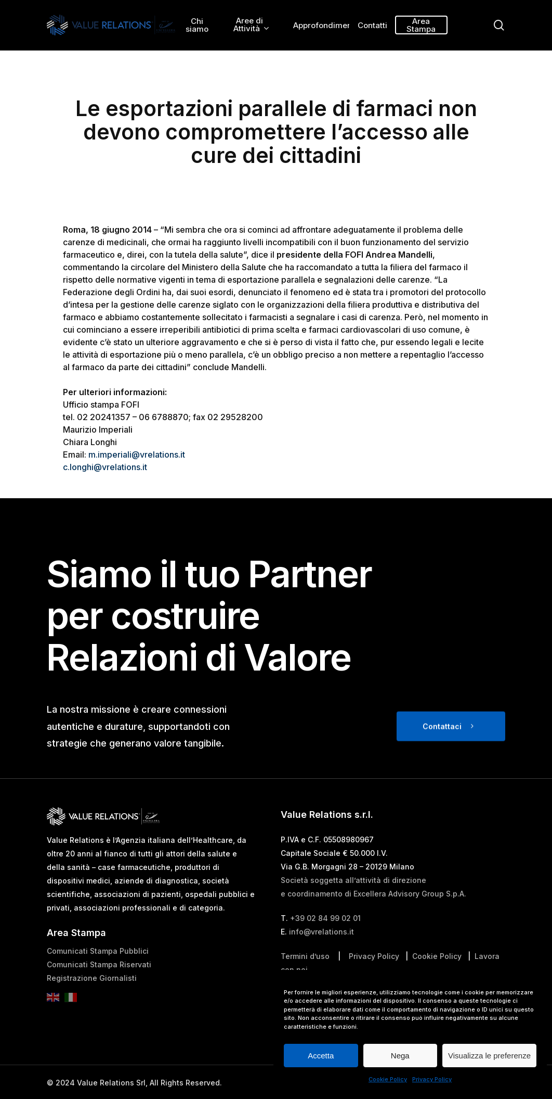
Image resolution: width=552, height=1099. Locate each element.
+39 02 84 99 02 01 (325, 942)
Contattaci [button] (442, 750)
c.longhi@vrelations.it (105, 467)
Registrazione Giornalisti (92, 1001)
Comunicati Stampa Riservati (99, 988)
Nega (400, 1055)
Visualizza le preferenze (489, 1055)
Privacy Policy (432, 1079)
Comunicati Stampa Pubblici (98, 974)
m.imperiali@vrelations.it (136, 454)
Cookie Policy (388, 1079)
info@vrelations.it (321, 955)
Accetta (321, 1055)
